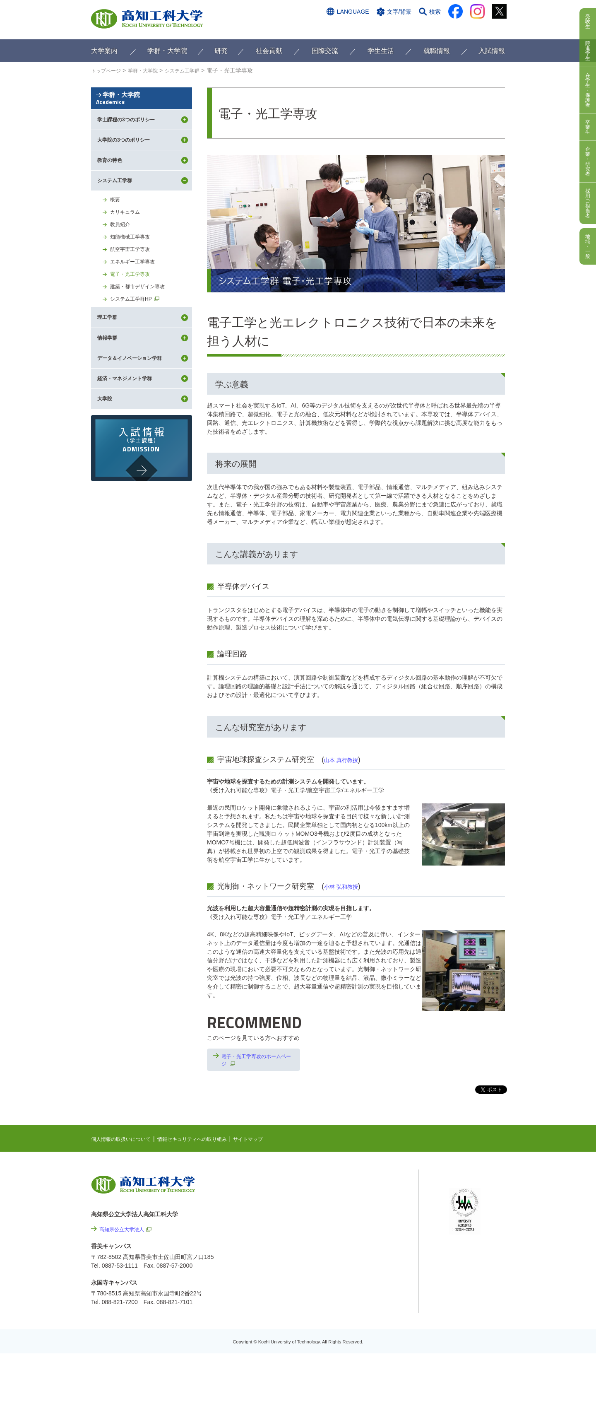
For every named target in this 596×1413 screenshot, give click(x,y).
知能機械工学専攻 (133, 277)
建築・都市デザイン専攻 (142, 332)
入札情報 (368, 1358)
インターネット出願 (470, 28)
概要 (116, 236)
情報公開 (368, 1291)
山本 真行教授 (347, 759)
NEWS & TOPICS (367, 1186)
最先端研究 (358, 1212)
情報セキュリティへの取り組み (207, 1141)
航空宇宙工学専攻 (133, 291)
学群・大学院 (141, 113)
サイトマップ (272, 1141)
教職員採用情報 (376, 1336)
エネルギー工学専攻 (136, 304)
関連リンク (358, 1225)
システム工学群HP (134, 345)
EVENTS (356, 1199)
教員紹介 (121, 263)
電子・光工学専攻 (133, 318)
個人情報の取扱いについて (126, 1141)
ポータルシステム (472, 1208)
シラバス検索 (466, 1195)
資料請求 (423, 28)
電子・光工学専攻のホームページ (256, 1061)
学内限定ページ (469, 1221)
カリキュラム (127, 250)
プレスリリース (376, 1313)
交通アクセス (339, 28)
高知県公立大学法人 (125, 1231)
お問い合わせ (384, 28)
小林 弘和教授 (347, 886)
